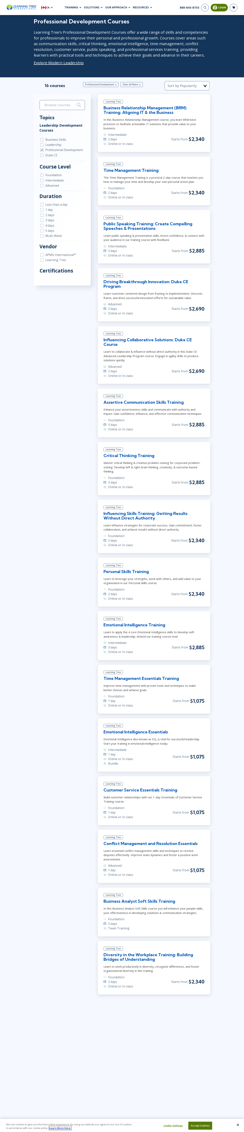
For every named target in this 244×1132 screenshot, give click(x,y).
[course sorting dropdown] (189, 85)
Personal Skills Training (126, 572)
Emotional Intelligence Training (134, 626)
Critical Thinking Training (128, 456)
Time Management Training (130, 170)
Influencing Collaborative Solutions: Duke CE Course (147, 343)
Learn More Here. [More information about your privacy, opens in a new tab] (60, 1128)
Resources (141, 7)
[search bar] (61, 105)
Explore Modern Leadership (57, 62)
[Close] (238, 1125)
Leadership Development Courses (59, 128)
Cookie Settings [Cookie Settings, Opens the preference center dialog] (173, 1125)
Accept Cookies (200, 1125)
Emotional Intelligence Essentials (135, 733)
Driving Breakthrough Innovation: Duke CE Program (145, 284)
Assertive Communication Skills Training (143, 402)
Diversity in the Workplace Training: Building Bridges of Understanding (148, 954)
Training (71, 7)
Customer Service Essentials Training (140, 791)
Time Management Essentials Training (141, 679)
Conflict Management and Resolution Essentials (150, 844)
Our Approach (116, 7)
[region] (122, 1125)
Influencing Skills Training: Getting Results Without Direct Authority (154, 516)
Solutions (92, 7)
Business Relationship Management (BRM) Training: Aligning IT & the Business (154, 110)
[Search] (205, 7)
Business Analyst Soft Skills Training (139, 898)
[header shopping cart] (233, 7)
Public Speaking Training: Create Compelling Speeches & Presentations (147, 226)
